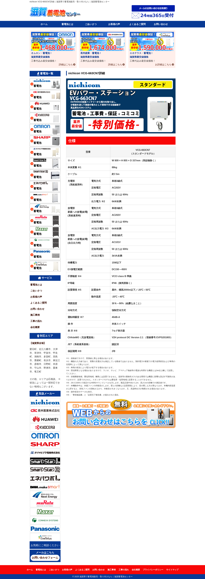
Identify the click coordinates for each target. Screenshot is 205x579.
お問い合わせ (161, 24)
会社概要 (35, 327)
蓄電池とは (67, 24)
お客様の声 (114, 24)
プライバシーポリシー (153, 569)
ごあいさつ (91, 24)
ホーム (44, 24)
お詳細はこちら (163, 64)
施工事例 (35, 315)
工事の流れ (36, 321)
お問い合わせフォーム (45, 557)
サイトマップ (172, 569)
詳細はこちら (66, 64)
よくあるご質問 (137, 24)
